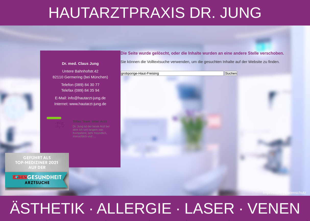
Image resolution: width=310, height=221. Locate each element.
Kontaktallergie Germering (24, 219)
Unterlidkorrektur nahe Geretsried (77, 219)
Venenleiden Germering (208, 219)
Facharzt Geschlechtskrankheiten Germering (269, 219)
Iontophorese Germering (128, 219)
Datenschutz (295, 192)
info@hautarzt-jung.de (87, 98)
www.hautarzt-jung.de (87, 104)
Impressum (272, 192)
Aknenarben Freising (168, 219)
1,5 (59, 124)
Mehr (100, 136)
